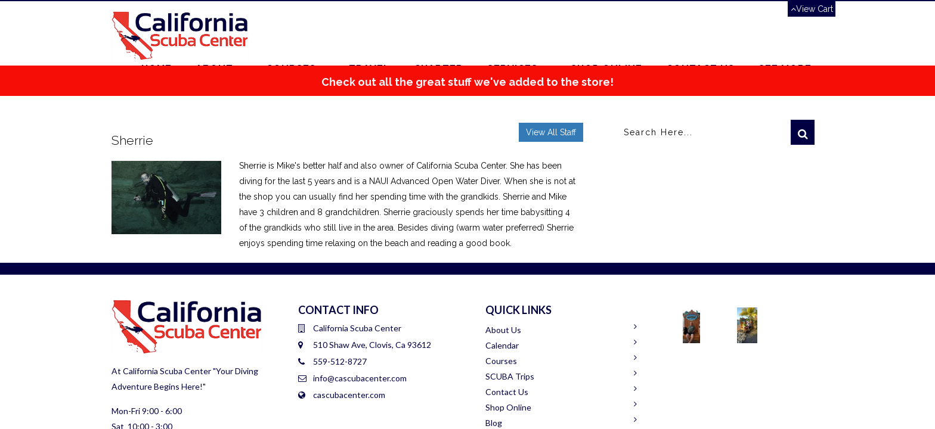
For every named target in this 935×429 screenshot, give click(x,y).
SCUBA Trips (509, 376)
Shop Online (508, 407)
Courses (501, 361)
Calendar (502, 345)
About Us (503, 330)
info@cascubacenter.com (360, 378)
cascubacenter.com (349, 395)
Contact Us (506, 392)
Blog (493, 423)
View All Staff (551, 132)
